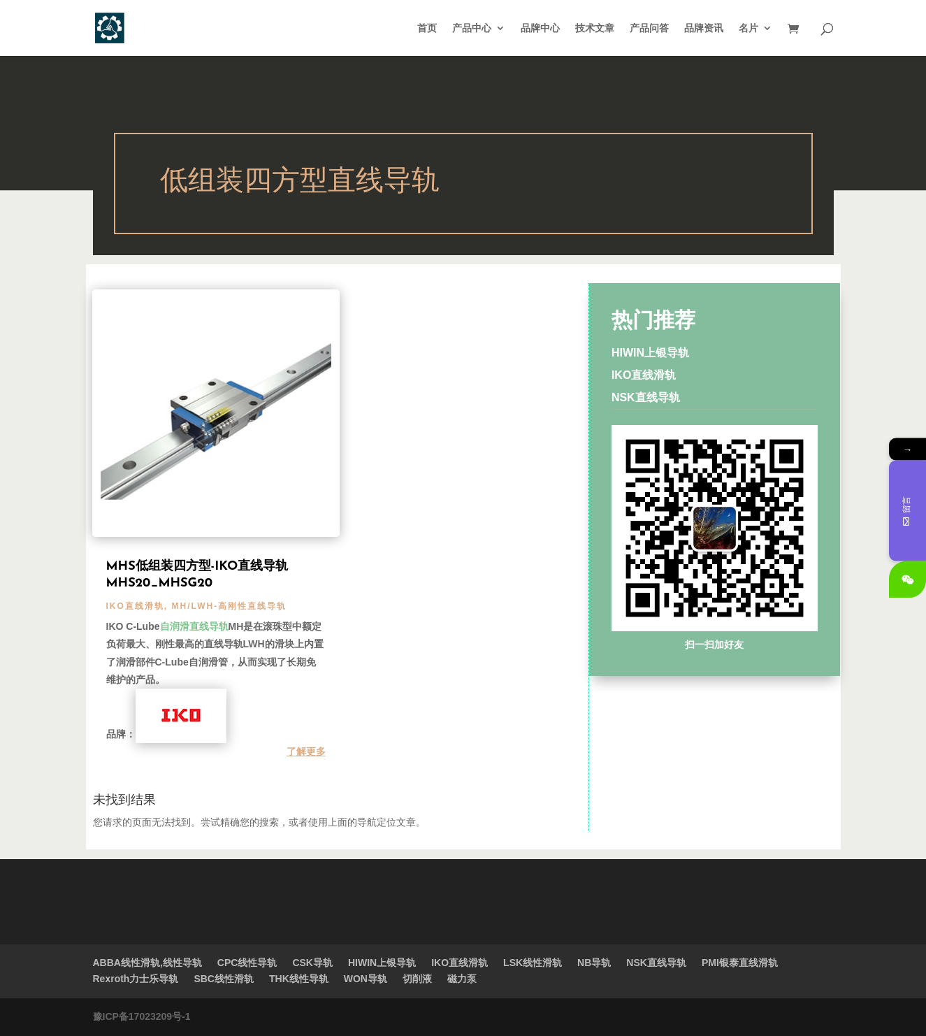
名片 (748, 28)
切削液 (417, 978)
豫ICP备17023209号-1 (142, 1016)
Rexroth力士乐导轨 (136, 978)
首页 (427, 28)
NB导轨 (594, 962)
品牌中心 (540, 28)
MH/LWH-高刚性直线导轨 (229, 606)
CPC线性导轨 (247, 962)
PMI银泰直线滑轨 (740, 962)
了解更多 (306, 751)
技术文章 (594, 28)
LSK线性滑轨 (532, 962)
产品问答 (649, 28)
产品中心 (471, 28)
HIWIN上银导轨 (650, 353)
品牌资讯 (703, 28)
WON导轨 (365, 978)
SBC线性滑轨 (224, 978)
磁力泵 (462, 978)
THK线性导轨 (298, 978)
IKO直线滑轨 (135, 606)
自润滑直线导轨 (194, 626)
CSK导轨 (312, 962)
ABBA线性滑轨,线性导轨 (147, 962)
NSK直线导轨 (646, 397)
